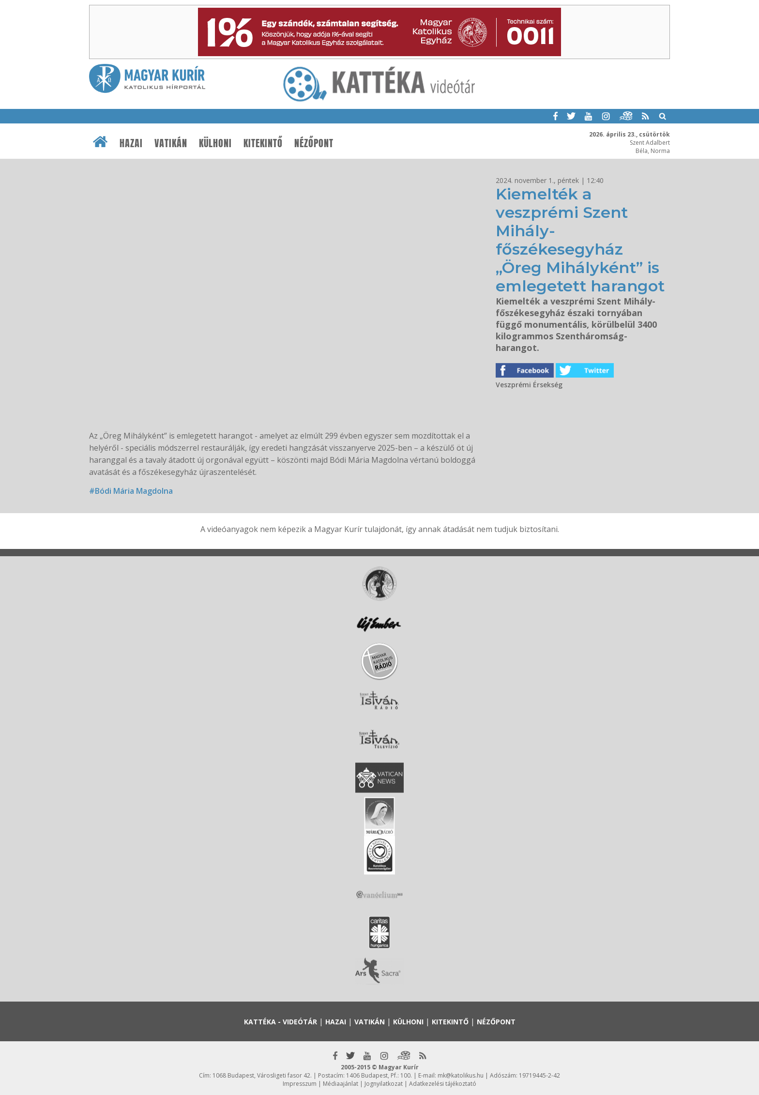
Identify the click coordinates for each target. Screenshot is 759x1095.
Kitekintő (263, 143)
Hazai (131, 143)
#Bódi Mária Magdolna (131, 491)
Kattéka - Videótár (280, 1021)
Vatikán (170, 143)
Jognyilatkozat (383, 1084)
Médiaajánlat (340, 1084)
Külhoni (215, 143)
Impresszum (300, 1084)
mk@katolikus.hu (461, 1075)
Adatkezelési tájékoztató (442, 1084)
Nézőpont (314, 143)
